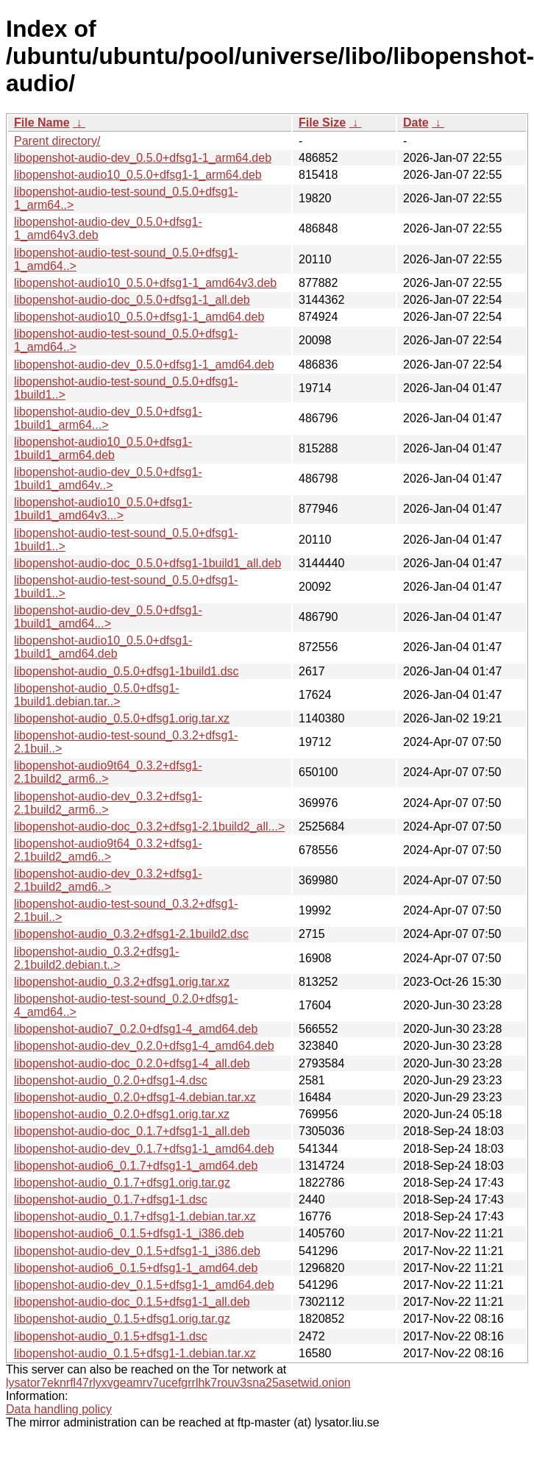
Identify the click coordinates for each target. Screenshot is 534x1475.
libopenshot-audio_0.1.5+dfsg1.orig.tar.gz (122, 1318)
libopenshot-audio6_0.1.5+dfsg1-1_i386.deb (129, 1233)
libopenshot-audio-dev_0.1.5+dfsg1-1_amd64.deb (144, 1285)
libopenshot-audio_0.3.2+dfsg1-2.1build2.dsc (131, 934)
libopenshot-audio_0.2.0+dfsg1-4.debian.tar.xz (135, 1097)
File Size (322, 122)
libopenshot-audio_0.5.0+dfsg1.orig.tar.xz (121, 718)
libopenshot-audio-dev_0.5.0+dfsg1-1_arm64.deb (142, 158)
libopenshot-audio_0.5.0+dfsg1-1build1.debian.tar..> (96, 695)
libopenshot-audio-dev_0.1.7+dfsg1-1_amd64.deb (144, 1148)
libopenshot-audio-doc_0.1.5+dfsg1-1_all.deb (132, 1301)
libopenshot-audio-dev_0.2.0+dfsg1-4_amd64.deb (144, 1045)
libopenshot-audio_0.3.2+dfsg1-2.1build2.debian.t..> (96, 958)
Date (416, 122)
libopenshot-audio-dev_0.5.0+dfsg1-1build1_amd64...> (108, 617)
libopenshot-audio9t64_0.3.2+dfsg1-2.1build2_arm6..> (108, 772)
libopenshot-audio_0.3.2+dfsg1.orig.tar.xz (121, 981)
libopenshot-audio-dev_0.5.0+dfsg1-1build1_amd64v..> (108, 478)
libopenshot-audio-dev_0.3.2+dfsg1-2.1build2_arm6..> (108, 803)
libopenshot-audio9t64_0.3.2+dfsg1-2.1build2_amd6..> (108, 850)
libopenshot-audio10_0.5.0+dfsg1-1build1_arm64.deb (103, 448)
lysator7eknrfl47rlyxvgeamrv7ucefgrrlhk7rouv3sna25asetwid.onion (178, 1382)
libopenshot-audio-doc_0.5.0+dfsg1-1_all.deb (132, 300)
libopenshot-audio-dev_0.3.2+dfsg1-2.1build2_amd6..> (108, 880)
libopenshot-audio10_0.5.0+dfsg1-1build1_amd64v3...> (103, 509)
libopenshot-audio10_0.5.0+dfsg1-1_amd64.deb (139, 316)
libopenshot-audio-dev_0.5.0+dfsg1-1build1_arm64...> (108, 418)
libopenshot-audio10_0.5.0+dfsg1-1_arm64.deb (138, 174)
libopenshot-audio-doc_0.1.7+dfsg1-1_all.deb (132, 1131)
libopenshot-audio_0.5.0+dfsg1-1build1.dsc (126, 671)
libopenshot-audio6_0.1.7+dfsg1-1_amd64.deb (135, 1165)
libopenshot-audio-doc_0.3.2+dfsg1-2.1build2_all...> (149, 826)
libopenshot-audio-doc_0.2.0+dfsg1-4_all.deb (132, 1063)
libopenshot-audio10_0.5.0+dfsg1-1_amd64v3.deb (145, 283)
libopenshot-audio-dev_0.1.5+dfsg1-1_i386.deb (137, 1251)
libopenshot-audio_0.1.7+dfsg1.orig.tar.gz (122, 1182)
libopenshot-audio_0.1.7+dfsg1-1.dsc (110, 1199)
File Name (42, 122)
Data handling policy (59, 1409)
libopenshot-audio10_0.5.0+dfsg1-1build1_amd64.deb (103, 647)
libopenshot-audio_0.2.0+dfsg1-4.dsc (110, 1080)
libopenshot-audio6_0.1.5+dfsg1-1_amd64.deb (135, 1268)
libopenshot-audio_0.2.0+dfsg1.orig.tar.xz (121, 1114)
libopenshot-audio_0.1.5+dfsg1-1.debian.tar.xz (135, 1353)
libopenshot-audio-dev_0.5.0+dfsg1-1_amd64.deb (144, 364)
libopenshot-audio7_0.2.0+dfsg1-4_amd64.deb (135, 1029)
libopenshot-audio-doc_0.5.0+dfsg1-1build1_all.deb (147, 563)
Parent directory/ (57, 141)
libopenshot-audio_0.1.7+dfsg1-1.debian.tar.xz (135, 1216)
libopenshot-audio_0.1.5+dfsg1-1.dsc (110, 1336)
